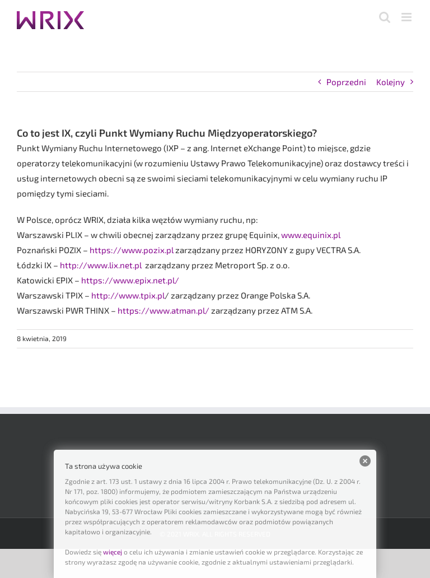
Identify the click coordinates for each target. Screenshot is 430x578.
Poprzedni (346, 82)
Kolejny (390, 82)
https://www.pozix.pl (132, 250)
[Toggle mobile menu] (407, 17)
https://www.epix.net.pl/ (130, 280)
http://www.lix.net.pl (102, 265)
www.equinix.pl (310, 235)
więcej (112, 552)
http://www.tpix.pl (128, 295)
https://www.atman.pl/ (163, 310)
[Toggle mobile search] (384, 17)
